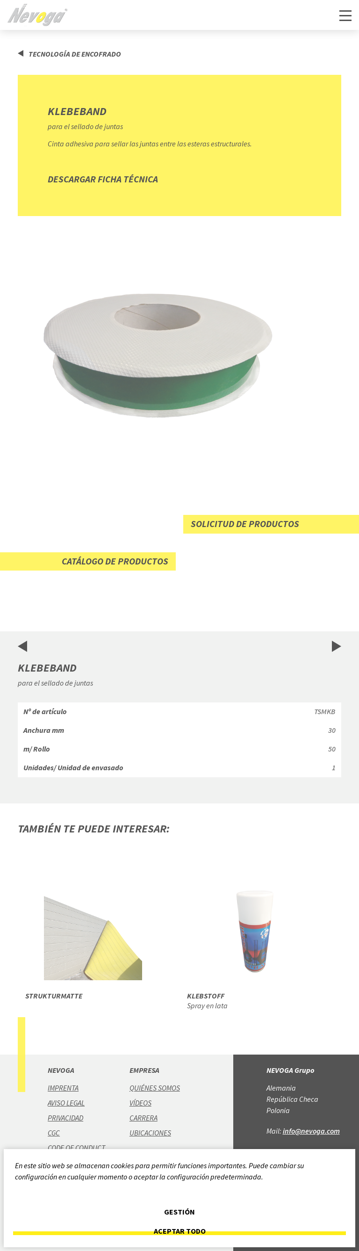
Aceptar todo (180, 1231)
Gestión (179, 1212)
